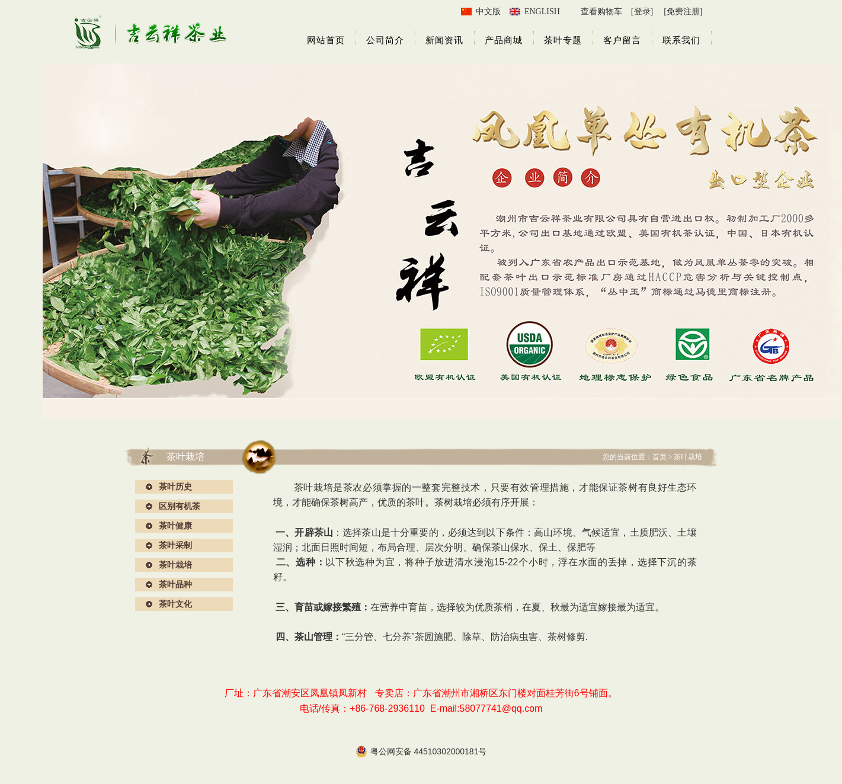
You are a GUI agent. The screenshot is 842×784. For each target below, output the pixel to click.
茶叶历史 (175, 486)
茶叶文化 (175, 604)
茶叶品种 (175, 584)
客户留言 (622, 40)
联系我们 (681, 40)
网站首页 (326, 40)
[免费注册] (683, 11)
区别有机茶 (179, 506)
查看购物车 (601, 11)
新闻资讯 (444, 40)
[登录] (642, 11)
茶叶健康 (175, 525)
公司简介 (385, 40)
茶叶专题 (563, 40)
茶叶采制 (175, 545)
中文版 (488, 11)
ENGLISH (542, 11)
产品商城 (504, 40)
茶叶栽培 (175, 564)
